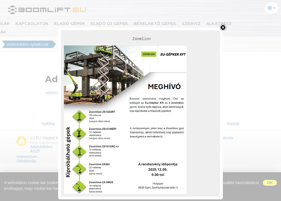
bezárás (222, 27)
